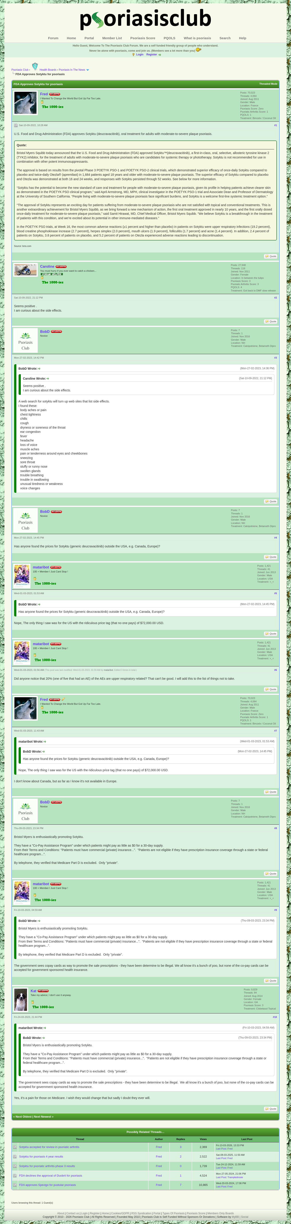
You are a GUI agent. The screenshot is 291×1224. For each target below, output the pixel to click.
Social (244, 1216)
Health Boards (43, 69)
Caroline (47, 266)
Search (225, 38)
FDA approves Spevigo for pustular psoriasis (47, 1185)
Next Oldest (23, 1116)
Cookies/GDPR (120, 1213)
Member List (112, 38)
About (60, 1213)
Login (139, 54)
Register (151, 54)
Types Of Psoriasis (173, 1213)
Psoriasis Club (20, 69)
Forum (53, 38)
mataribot (41, 567)
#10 (275, 1017)
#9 (275, 910)
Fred (44, 94)
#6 (275, 670)
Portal (89, 38)
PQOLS (169, 38)
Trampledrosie (235, 1177)
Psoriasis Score (142, 38)
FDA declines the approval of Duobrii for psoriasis (50, 1175)
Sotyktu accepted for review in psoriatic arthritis (49, 1147)
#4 (275, 537)
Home (71, 38)
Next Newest (42, 1116)
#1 (275, 125)
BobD (45, 332)
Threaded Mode (268, 83)
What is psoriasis (197, 38)
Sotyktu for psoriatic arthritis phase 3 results (47, 1166)
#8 (275, 828)
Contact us (72, 1213)
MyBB (235, 1216)
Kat (34, 991)
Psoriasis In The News (72, 69)
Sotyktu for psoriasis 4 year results (41, 1156)
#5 (275, 593)
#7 (275, 730)
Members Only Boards (220, 1213)
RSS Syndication (141, 1213)
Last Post (221, 1148)
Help (242, 38)
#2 (275, 297)
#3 (275, 357)
